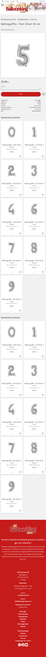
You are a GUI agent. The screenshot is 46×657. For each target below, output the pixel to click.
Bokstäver (23, 619)
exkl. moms (42, 1)
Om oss (23, 638)
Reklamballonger (23, 631)
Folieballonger (23, 617)
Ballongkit (23, 612)
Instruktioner (23, 636)
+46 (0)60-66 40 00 (23, 595)
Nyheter (23, 633)
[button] (2, 5)
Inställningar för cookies (23, 641)
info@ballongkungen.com (23, 601)
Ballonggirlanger (23, 624)
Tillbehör (23, 627)
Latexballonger (23, 614)
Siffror (23, 622)
